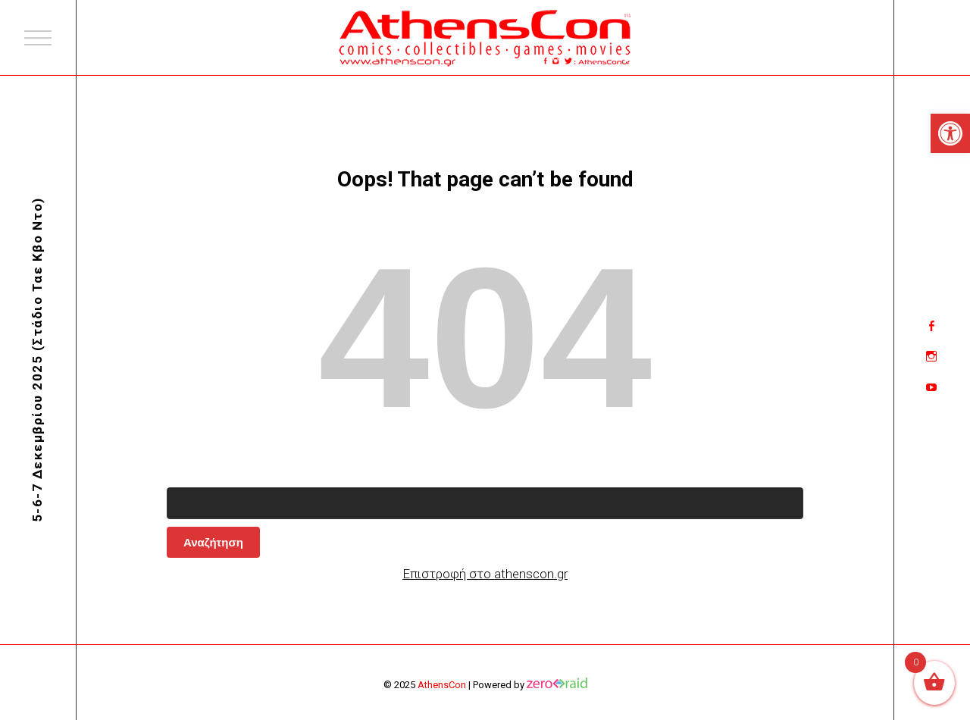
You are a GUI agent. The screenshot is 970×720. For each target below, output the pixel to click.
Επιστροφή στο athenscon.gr (485, 573)
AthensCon (442, 684)
